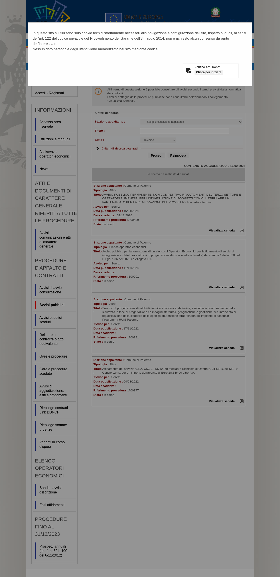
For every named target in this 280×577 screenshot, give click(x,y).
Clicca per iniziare (208, 72)
